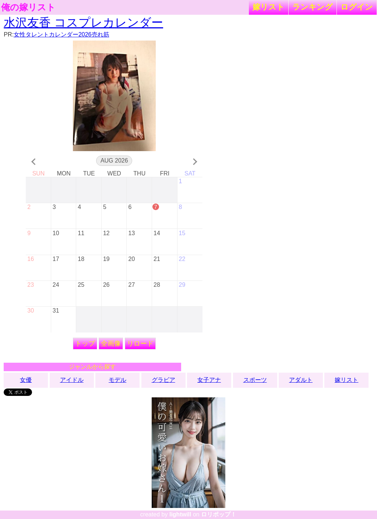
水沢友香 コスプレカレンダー (83, 22)
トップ (85, 343)
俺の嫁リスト (28, 7)
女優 (26, 380)
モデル (117, 380)
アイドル (72, 380)
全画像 (111, 343)
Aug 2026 (114, 160)
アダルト (301, 380)
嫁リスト (269, 7)
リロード (140, 343)
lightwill (180, 514)
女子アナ (209, 380)
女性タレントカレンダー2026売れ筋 (61, 34)
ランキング (312, 7)
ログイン (357, 7)
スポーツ (255, 380)
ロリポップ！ (218, 514)
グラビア (163, 380)
